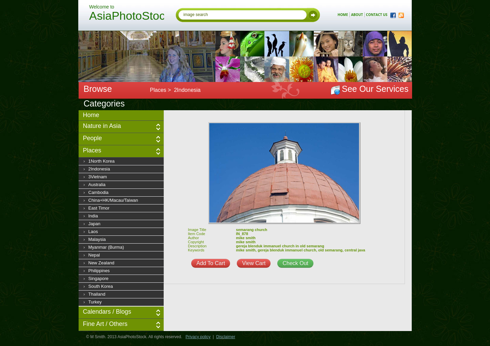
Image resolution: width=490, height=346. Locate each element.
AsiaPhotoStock (126, 16)
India (93, 215)
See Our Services (375, 89)
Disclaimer (225, 336)
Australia (97, 184)
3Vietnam (97, 176)
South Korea (100, 286)
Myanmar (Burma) (106, 247)
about (357, 14)
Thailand (96, 294)
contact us (377, 14)
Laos (93, 231)
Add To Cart (210, 263)
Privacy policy (197, 336)
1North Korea (101, 161)
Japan (94, 223)
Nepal (94, 255)
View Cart (253, 263)
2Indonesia (99, 168)
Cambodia (98, 192)
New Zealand (101, 262)
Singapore (98, 278)
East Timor (99, 208)
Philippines (99, 270)
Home (91, 115)
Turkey (95, 301)
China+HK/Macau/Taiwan (113, 200)
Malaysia (97, 239)
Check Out (295, 263)
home (343, 14)
